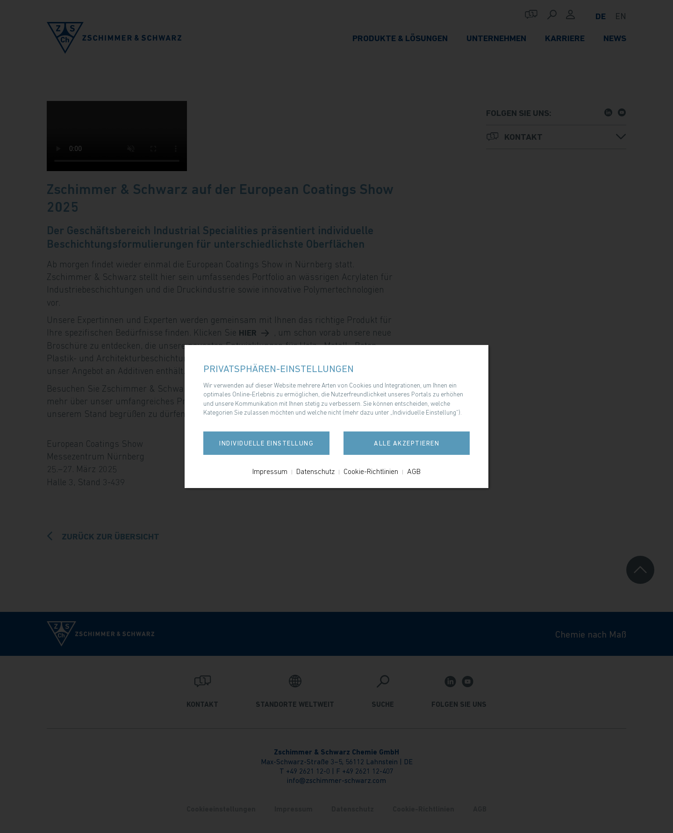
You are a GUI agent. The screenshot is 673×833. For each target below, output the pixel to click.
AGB (414, 471)
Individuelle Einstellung (266, 443)
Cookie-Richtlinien (371, 471)
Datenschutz (315, 471)
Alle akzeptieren (406, 443)
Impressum (269, 471)
